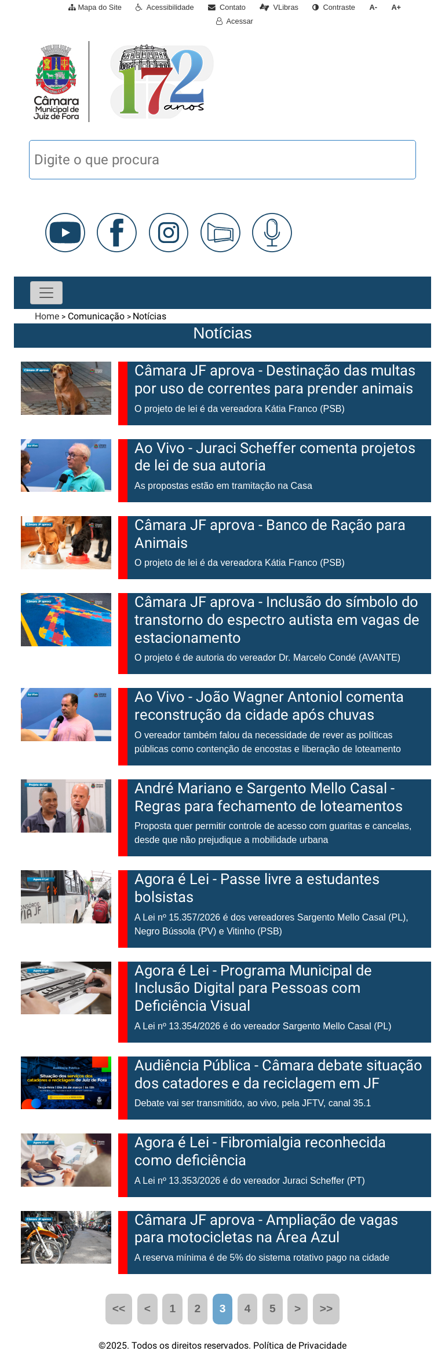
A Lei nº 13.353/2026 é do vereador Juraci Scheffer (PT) (249, 1181)
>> (326, 1308)
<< (118, 1308)
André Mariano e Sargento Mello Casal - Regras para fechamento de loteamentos (268, 797)
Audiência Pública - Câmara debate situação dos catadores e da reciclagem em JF (278, 1074)
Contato (227, 7)
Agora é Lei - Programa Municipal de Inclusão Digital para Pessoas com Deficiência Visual (253, 988)
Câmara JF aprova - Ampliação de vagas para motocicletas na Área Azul (266, 1228)
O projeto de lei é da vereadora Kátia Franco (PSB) (239, 409)
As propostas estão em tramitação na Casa (223, 486)
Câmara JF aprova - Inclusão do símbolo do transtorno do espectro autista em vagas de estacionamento (277, 619)
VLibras (279, 7)
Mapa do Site (95, 7)
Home (47, 316)
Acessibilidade (165, 7)
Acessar (234, 21)
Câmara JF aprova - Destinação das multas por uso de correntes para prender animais (274, 379)
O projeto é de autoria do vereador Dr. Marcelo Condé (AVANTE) (267, 657)
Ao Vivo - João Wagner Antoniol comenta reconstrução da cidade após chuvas (269, 705)
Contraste (333, 7)
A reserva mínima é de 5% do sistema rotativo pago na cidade (261, 1257)
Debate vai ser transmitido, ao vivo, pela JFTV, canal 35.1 (252, 1103)
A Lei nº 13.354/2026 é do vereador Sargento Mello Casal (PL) (262, 1026)
